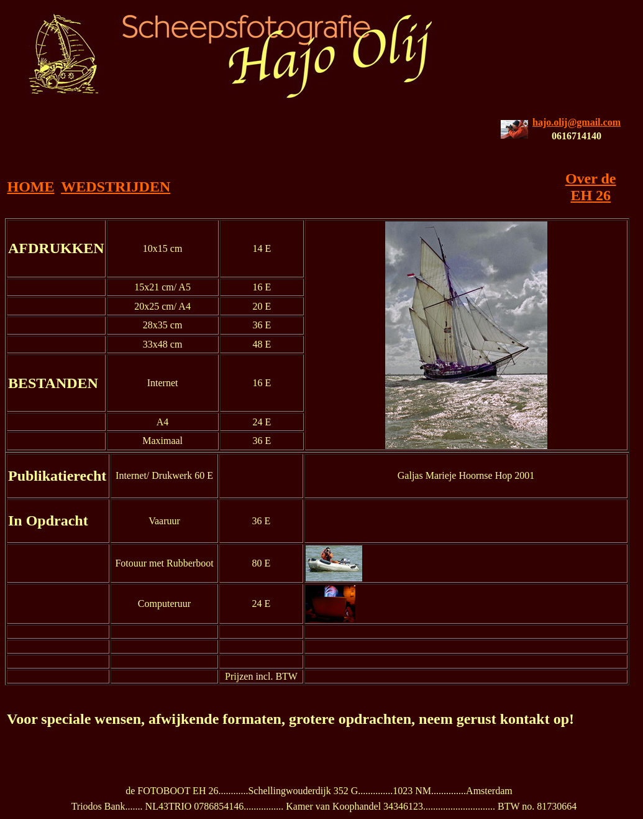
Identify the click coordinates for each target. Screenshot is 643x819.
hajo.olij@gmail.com (576, 122)
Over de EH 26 (590, 186)
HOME (30, 186)
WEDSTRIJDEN (115, 186)
